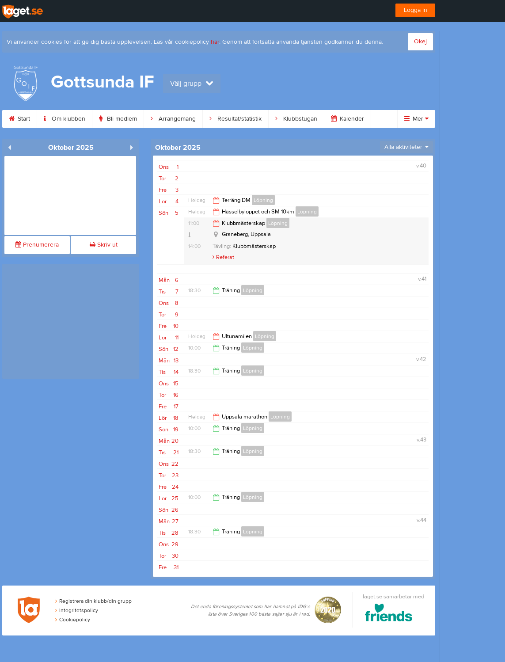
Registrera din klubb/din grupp (93, 601)
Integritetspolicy (76, 610)
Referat (223, 257)
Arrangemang (173, 119)
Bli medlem (118, 119)
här (215, 42)
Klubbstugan (296, 119)
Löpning (263, 200)
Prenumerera (37, 245)
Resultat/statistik (235, 119)
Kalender (347, 119)
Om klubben (64, 119)
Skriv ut (104, 245)
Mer (416, 119)
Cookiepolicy (72, 619)
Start (19, 119)
